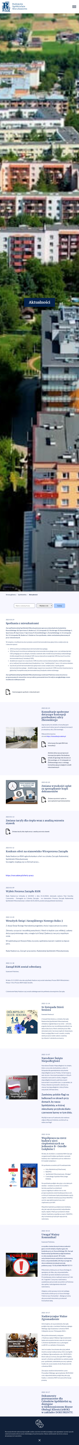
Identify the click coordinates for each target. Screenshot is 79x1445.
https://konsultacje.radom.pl (56, 736)
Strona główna (11, 595)
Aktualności (33, 595)
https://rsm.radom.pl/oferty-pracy (20, 875)
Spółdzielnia (22, 595)
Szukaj (59, 606)
